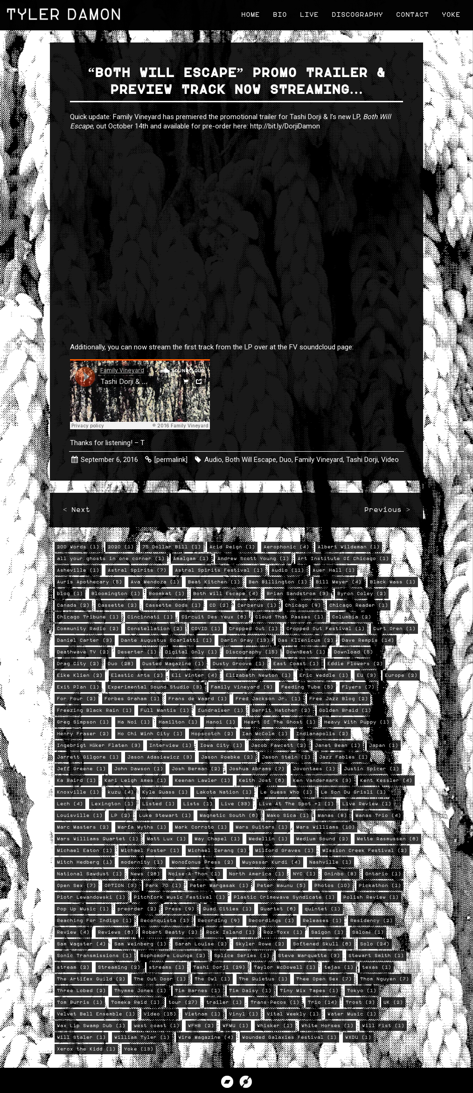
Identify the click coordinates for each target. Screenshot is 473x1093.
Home (249, 13)
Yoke (449, 13)
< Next (77, 514)
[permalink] (172, 459)
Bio (278, 13)
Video (391, 459)
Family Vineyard (320, 459)
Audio (214, 459)
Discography (356, 13)
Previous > (386, 514)
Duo (286, 459)
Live (308, 13)
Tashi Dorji (363, 459)
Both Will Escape (251, 459)
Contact (411, 13)
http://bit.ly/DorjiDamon (286, 127)
